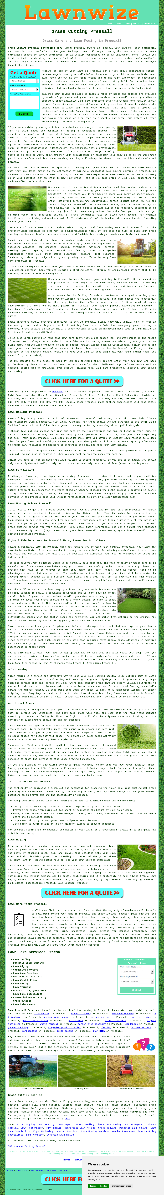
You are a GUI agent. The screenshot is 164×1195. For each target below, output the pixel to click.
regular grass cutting (134, 914)
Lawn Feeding (46, 1124)
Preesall (57, 391)
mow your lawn (93, 127)
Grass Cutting (22, 1170)
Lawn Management (134, 1124)
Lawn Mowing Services (95, 1131)
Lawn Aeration (35, 1135)
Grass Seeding (85, 1124)
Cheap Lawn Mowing (109, 1124)
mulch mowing (78, 924)
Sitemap (10, 1170)
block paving (65, 1031)
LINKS (118, 24)
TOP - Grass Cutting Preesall (27, 1146)
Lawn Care (62, 1170)
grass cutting (87, 61)
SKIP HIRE (99, 1031)
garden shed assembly (92, 1024)
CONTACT (137, 24)
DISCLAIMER (149, 24)
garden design (100, 1017)
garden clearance (115, 1020)
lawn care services (44, 243)
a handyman (76, 1020)
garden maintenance (56, 1017)
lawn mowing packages (69, 94)
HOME (110, 24)
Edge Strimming (43, 1131)
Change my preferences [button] (121, 1186)
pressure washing (122, 1013)
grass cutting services (106, 104)
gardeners (131, 910)
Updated (39, 1170)
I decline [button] (103, 1186)
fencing (106, 1027)
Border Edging (26, 1124)
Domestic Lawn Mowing (133, 1128)
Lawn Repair (65, 1124)
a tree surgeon (141, 1027)
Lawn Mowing (51, 1170)
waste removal (49, 1024)
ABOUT (127, 24)
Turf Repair (53, 1128)
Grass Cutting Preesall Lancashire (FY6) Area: (40, 48)
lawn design (16, 270)
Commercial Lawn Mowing (79, 1128)
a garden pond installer (64, 1027)
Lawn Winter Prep (67, 1131)
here (67, 1118)
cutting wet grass (144, 788)
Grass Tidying (107, 1128)
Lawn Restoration (32, 1128)
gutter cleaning (80, 1013)
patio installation (35, 1020)
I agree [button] (93, 1186)
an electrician (141, 1017)
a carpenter (41, 1013)
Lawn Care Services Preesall (36, 952)
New (32, 1170)
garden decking (18, 1027)
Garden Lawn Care (123, 1131)
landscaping (29, 1031)
